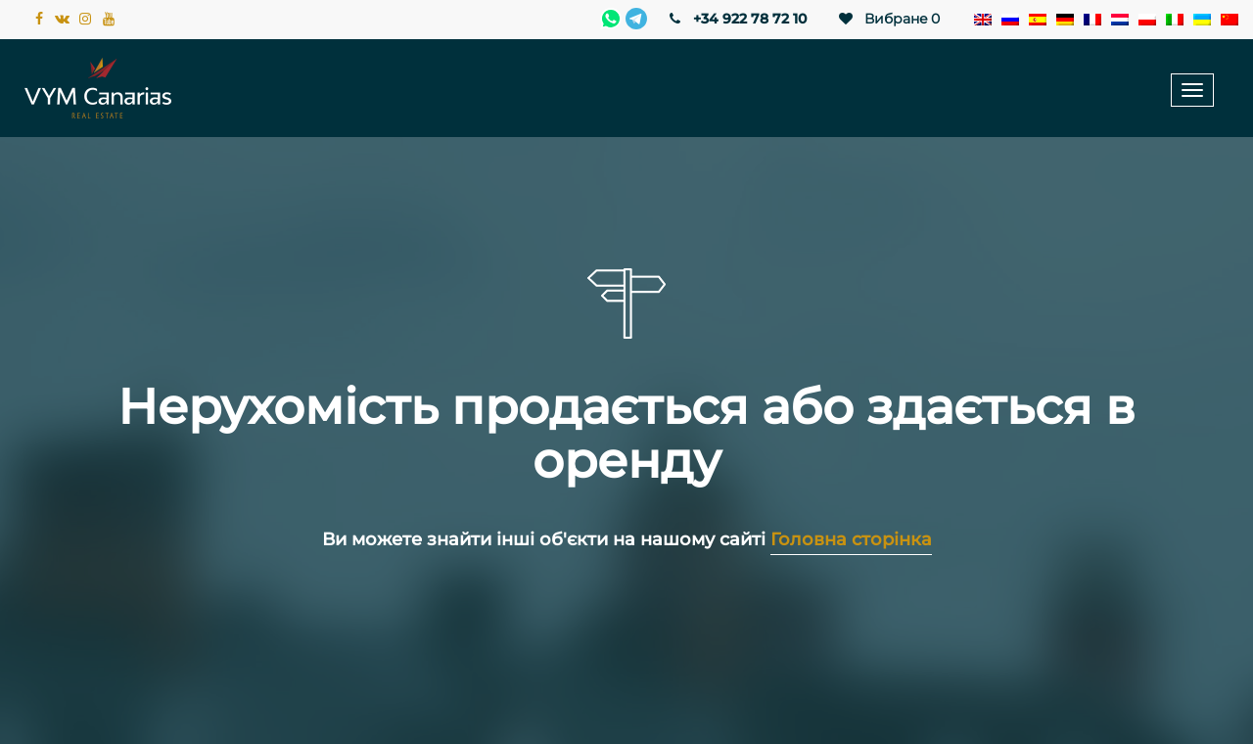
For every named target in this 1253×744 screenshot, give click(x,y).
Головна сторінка (851, 539)
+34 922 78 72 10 (737, 18)
